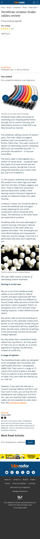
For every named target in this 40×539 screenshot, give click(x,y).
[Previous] (5, 98)
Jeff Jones (4, 412)
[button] (20, 100)
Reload (30, 442)
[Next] (34, 98)
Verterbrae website (17, 402)
